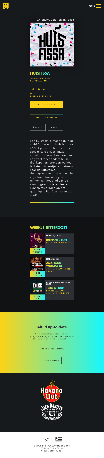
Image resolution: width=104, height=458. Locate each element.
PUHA (60, 448)
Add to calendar (47, 117)
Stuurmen (47, 448)
